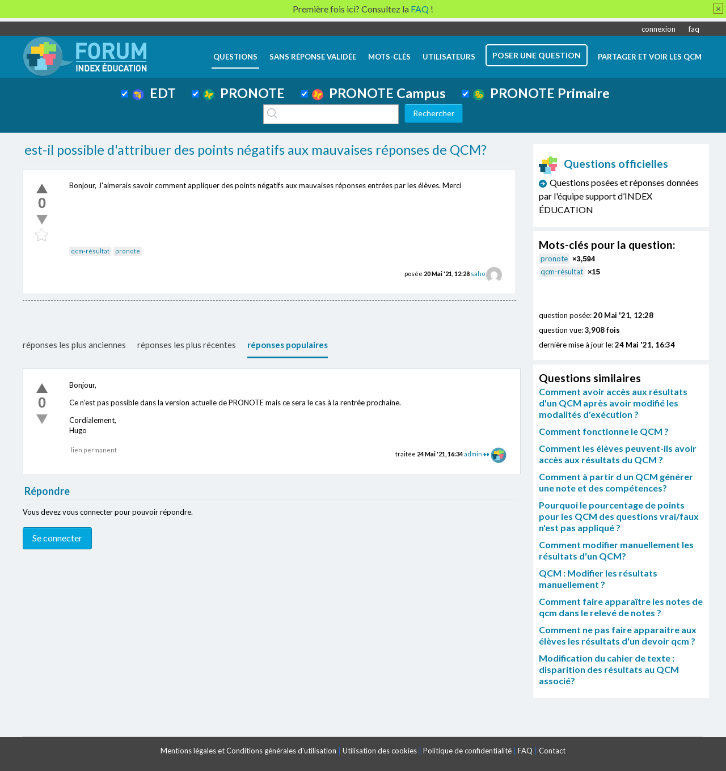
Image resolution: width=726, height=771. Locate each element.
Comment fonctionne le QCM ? (604, 431)
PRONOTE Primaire (541, 93)
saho (478, 273)
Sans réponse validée (312, 56)
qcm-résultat (90, 251)
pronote (127, 251)
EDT (154, 93)
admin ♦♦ (476, 453)
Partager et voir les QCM (650, 56)
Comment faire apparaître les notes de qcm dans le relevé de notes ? (621, 607)
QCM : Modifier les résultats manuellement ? (598, 578)
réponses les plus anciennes (74, 345)
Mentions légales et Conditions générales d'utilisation (248, 750)
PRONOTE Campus (379, 93)
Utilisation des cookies (380, 750)
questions (235, 56)
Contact (552, 750)
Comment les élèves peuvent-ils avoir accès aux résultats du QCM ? (618, 454)
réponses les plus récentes (186, 345)
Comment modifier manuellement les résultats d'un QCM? (616, 550)
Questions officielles (603, 163)
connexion (658, 28)
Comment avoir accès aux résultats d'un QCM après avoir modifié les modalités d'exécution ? (613, 403)
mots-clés (389, 56)
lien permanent (94, 450)
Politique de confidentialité (467, 750)
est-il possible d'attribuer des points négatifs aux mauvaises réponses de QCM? (255, 150)
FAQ (525, 750)
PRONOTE (244, 93)
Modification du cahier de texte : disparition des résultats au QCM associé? (609, 669)
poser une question (536, 55)
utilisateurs (449, 56)
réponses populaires (287, 345)
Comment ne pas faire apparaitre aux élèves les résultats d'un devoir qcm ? (618, 635)
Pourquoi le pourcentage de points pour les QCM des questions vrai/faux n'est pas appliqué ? (619, 516)
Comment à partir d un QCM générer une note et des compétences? (616, 482)
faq (694, 28)
